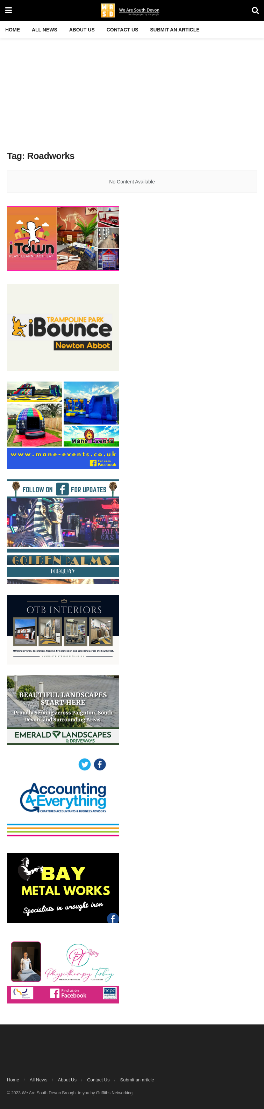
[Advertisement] (132, 91)
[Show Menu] (8, 10)
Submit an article (174, 29)
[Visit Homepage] (132, 10)
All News (44, 29)
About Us (82, 29)
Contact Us (122, 29)
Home (12, 29)
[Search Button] (255, 10)
